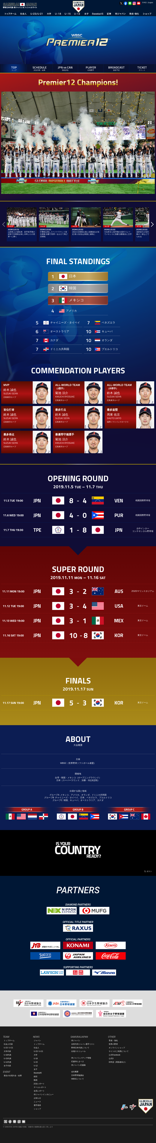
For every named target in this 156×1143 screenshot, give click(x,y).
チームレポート (40, 1087)
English (150, 2)
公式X (111, 1058)
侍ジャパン (75, 1040)
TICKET (142, 68)
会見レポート (39, 1091)
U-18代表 (7, 1055)
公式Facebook (114, 1055)
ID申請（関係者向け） (118, 1062)
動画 (35, 1080)
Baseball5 (38, 1073)
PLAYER (91, 68)
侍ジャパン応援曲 (78, 1065)
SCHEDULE (39, 68)
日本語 (144, 2)
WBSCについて (77, 1079)
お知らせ (37, 1098)
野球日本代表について (80, 1048)
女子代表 (7, 1066)
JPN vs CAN (65, 68)
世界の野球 (113, 1044)
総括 (35, 1076)
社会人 (36, 1048)
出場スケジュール (78, 1051)
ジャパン (37, 1040)
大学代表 (7, 1051)
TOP (14, 68)
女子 (35, 1069)
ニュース (37, 1102)
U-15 (36, 1062)
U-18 (36, 1058)
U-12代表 (7, 1062)
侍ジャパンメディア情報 (81, 1058)
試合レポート (39, 1084)
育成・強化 (113, 1040)
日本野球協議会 (77, 1075)
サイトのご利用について (119, 1051)
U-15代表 (7, 1058)
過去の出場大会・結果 (13, 1076)
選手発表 (37, 1105)
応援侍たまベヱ (77, 1061)
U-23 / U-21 (8, 1048)
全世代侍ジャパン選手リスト (83, 1044)
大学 (35, 1055)
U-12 (36, 1066)
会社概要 (74, 1072)
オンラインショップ (117, 1048)
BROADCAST (116, 68)
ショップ (37, 1109)
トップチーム (9, 1040)
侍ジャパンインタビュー (44, 1094)
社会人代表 (8, 1044)
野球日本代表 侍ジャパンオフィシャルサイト (21, 5)
